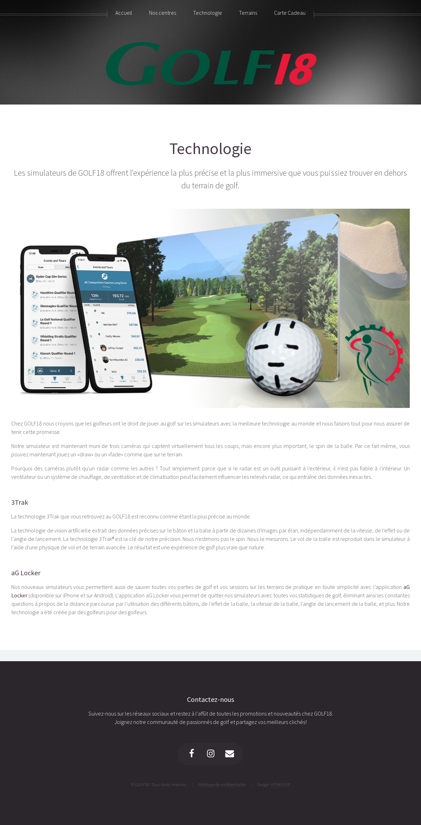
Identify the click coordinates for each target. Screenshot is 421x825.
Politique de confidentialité (222, 784)
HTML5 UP (280, 784)
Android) (103, 595)
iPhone (71, 595)
